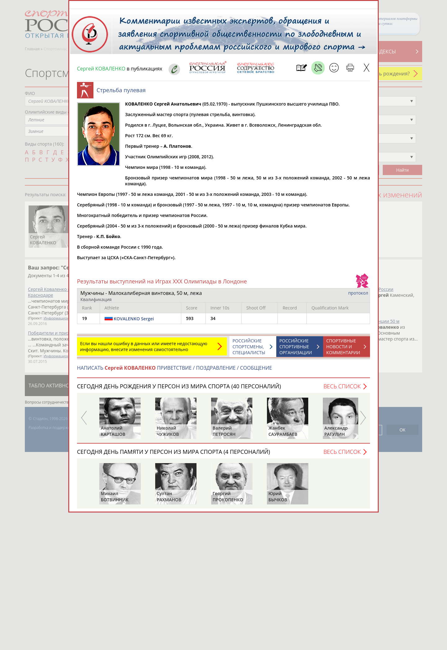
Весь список (342, 389)
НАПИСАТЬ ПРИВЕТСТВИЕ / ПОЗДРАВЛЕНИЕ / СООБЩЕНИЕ (174, 371)
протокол (358, 296)
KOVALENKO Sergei (134, 322)
